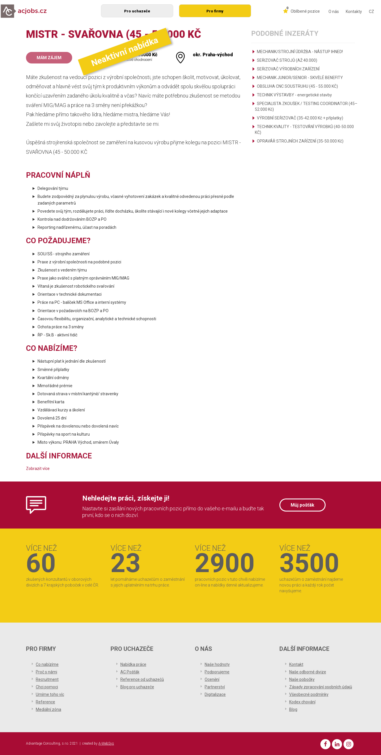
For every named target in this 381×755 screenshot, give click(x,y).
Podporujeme (217, 672)
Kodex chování (302, 702)
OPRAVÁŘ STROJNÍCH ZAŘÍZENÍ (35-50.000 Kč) (300, 141)
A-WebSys (106, 743)
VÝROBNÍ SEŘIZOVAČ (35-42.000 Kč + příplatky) (300, 118)
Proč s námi (46, 672)
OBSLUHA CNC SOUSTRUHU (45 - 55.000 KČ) (297, 86)
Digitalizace (215, 694)
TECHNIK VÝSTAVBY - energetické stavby (294, 95)
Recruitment (47, 679)
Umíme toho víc (50, 694)
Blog (293, 709)
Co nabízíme (47, 664)
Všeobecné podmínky (308, 694)
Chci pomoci (47, 687)
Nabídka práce (133, 664)
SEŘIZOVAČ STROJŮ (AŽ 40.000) (287, 60)
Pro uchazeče (137, 11)
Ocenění (212, 679)
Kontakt (296, 664)
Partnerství (215, 687)
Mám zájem (49, 57)
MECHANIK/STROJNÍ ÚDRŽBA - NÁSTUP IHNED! (300, 51)
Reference (45, 702)
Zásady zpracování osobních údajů (320, 687)
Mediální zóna (48, 709)
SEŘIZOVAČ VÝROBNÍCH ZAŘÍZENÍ (288, 69)
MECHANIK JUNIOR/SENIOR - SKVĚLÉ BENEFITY (300, 77)
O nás (333, 11)
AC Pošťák (129, 672)
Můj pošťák (302, 505)
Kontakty (354, 11)
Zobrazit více (38, 468)
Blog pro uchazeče (137, 687)
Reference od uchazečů (142, 679)
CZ (371, 11)
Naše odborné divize (307, 672)
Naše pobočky (302, 679)
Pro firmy (214, 11)
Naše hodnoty (217, 664)
